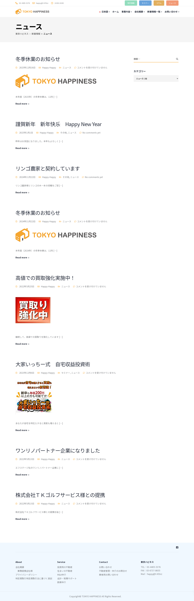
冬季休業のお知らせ (37, 58)
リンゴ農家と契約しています (47, 168)
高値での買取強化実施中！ (45, 277)
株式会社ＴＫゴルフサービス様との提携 (60, 494)
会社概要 (138, 11)
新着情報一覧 (153, 11)
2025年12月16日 (27, 67)
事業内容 (126, 11)
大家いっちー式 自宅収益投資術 (52, 364)
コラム (159, 3)
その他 (63, 132)
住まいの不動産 (64, 570)
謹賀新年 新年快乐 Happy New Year (58, 124)
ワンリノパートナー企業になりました (57, 450)
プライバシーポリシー (26, 574)
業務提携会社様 (25, 570)
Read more (21, 104)
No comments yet (91, 132)
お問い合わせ (171, 11)
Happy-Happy (49, 67)
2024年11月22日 (27, 177)
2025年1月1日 (26, 132)
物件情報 (130, 3)
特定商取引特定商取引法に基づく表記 (33, 578)
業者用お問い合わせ (108, 574)
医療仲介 (61, 582)
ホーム (115, 11)
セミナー (145, 3)
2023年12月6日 (27, 372)
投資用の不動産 (64, 567)
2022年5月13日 (27, 459)
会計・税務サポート (67, 578)
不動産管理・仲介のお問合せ (113, 570)
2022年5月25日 (27, 286)
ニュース (172, 3)
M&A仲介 (61, 574)
